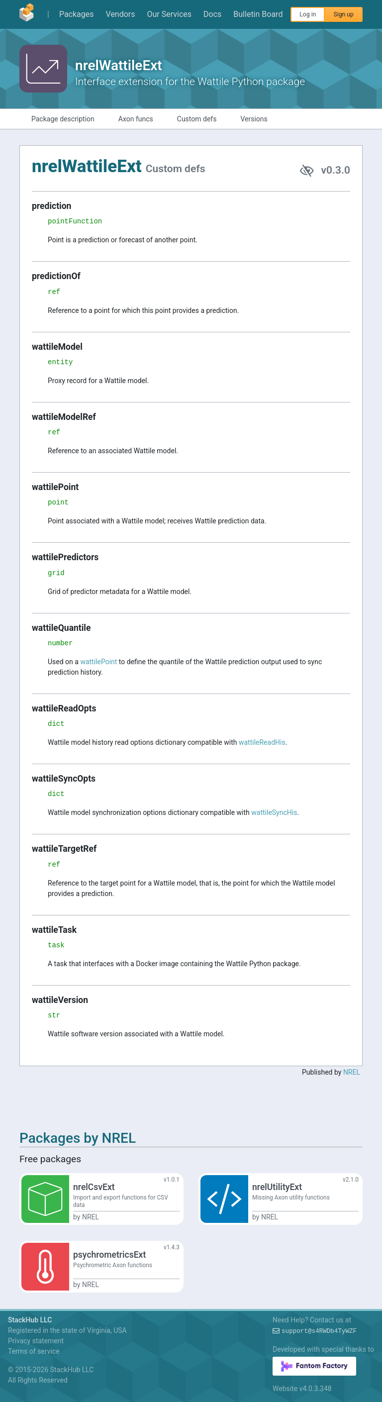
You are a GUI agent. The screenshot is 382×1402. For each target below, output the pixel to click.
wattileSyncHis (274, 812)
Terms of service (34, 1351)
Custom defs (197, 119)
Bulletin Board (258, 14)
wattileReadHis (262, 742)
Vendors (120, 14)
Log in (307, 14)
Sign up (343, 14)
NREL (351, 1072)
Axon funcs (135, 119)
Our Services (169, 14)
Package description (63, 119)
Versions (253, 119)
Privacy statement (36, 1341)
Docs (212, 14)
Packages (76, 14)
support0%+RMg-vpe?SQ (319, 1331)
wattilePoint (98, 662)
